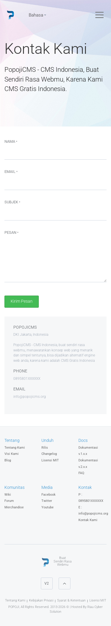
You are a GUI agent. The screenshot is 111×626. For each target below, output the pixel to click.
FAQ (81, 473)
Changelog (49, 454)
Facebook (48, 495)
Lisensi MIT (50, 460)
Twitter (46, 501)
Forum (9, 501)
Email (10, 171)
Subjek (12, 202)
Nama (10, 141)
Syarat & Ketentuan (71, 600)
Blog (7, 460)
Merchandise (14, 507)
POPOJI (13, 607)
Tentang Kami (14, 448)
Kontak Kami (87, 520)
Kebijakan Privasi (41, 600)
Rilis (44, 448)
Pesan (11, 232)
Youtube (47, 507)
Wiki (7, 495)
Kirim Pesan (22, 301)
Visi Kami (11, 454)
